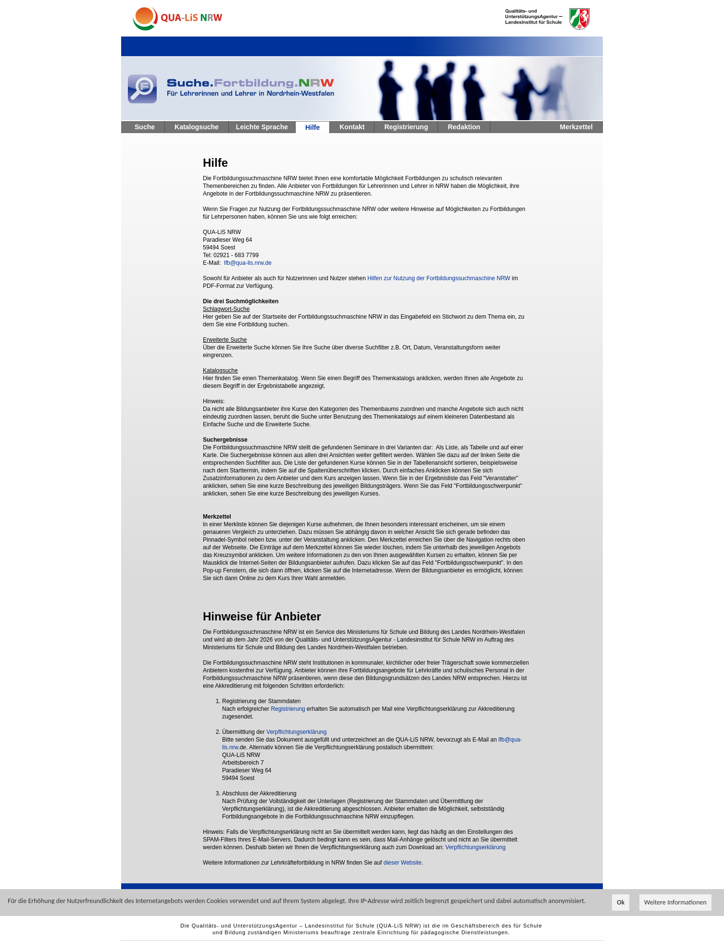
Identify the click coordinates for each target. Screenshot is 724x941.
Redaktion (464, 127)
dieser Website (403, 862)
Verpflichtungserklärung (296, 732)
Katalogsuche (197, 127)
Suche (145, 127)
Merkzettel (576, 127)
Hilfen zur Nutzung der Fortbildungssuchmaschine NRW (438, 278)
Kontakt (351, 127)
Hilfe (312, 127)
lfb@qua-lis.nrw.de (248, 263)
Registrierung (406, 127)
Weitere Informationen (675, 903)
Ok (620, 903)
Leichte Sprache (262, 127)
